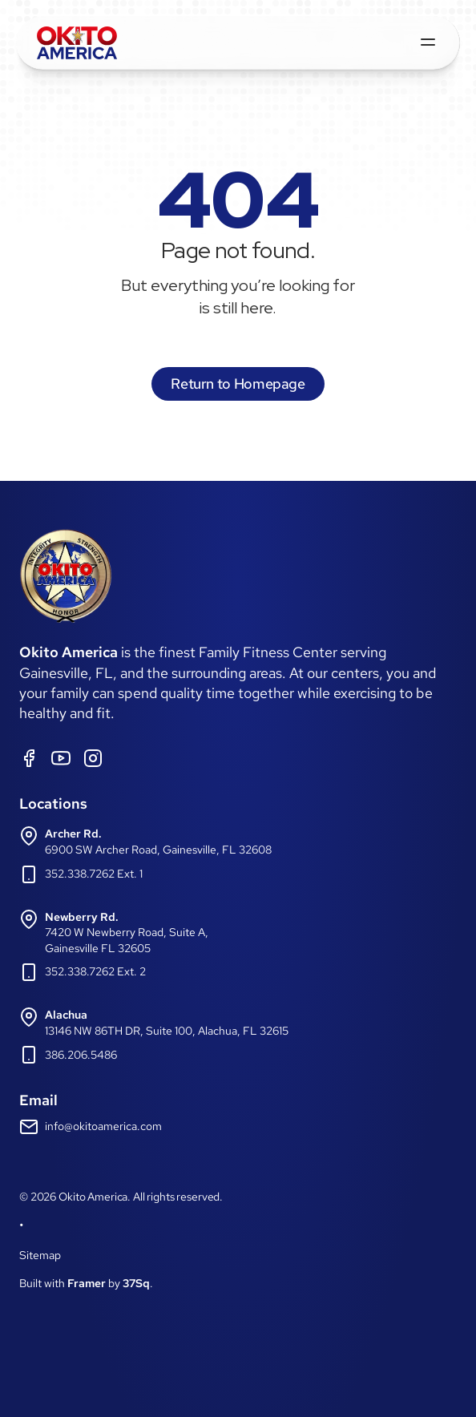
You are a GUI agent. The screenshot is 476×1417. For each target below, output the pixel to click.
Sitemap (40, 1255)
